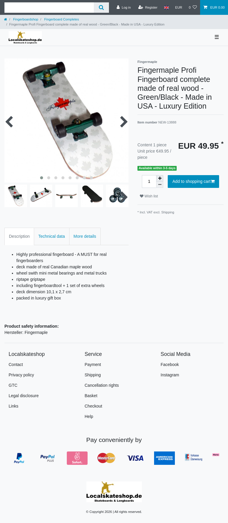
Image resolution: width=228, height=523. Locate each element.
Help (89, 416)
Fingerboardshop (25, 19)
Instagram (170, 375)
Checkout (93, 406)
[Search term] (49, 7)
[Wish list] (193, 7)
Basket (91, 395)
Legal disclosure (24, 395)
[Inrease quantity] (159, 178)
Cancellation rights (102, 385)
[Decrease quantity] (159, 185)
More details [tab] (85, 236)
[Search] (101, 7)
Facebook (170, 364)
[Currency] (179, 7)
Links (13, 406)
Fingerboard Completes (61, 19)
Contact (16, 364)
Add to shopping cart (193, 181)
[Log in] (123, 7)
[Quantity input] (149, 181)
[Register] (148, 7)
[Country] (166, 7)
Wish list (149, 196)
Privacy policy (21, 375)
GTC (13, 385)
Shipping (167, 212)
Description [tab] (19, 236)
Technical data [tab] (51, 236)
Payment (93, 364)
